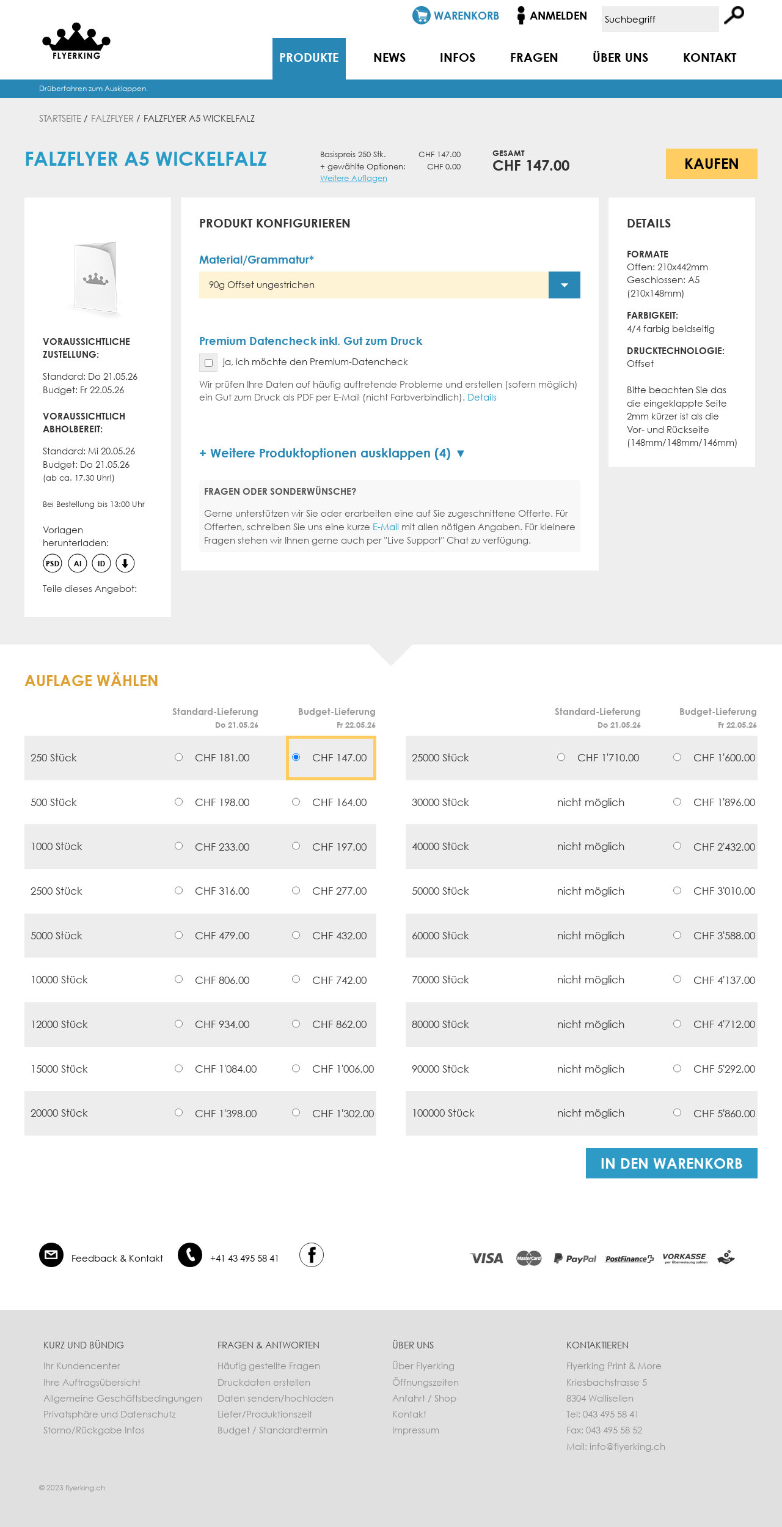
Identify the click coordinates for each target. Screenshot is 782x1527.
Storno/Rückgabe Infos (94, 1429)
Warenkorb (466, 15)
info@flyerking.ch (627, 1446)
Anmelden (558, 15)
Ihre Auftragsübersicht (92, 1382)
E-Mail (386, 526)
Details (482, 396)
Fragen (534, 57)
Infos (457, 57)
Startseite (60, 118)
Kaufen (711, 163)
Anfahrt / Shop (424, 1397)
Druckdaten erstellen (263, 1382)
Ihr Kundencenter (81, 1365)
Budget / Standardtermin (272, 1429)
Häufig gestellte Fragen (268, 1365)
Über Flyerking (423, 1365)
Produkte (308, 57)
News (389, 57)
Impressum (415, 1429)
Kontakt (709, 57)
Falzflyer (112, 118)
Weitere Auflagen (353, 178)
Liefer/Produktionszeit (264, 1413)
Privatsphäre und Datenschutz (109, 1413)
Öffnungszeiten (425, 1382)
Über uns (620, 57)
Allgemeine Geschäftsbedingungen (122, 1397)
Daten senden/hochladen (275, 1397)
